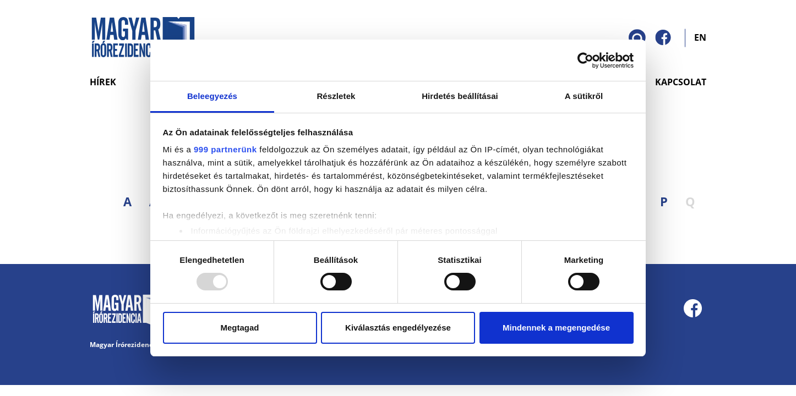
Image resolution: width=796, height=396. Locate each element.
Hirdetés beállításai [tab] (460, 96)
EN (700, 37)
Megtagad (239, 327)
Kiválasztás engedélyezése (398, 327)
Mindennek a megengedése (556, 327)
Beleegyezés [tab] (212, 96)
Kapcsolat (680, 82)
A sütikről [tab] (584, 96)
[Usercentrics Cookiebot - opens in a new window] (585, 60)
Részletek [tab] (336, 96)
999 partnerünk (225, 149)
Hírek (103, 82)
